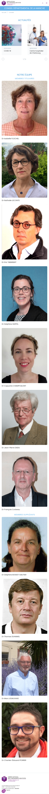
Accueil (4, 12)
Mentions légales (6, 790)
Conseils (11, 12)
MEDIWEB (17, 788)
